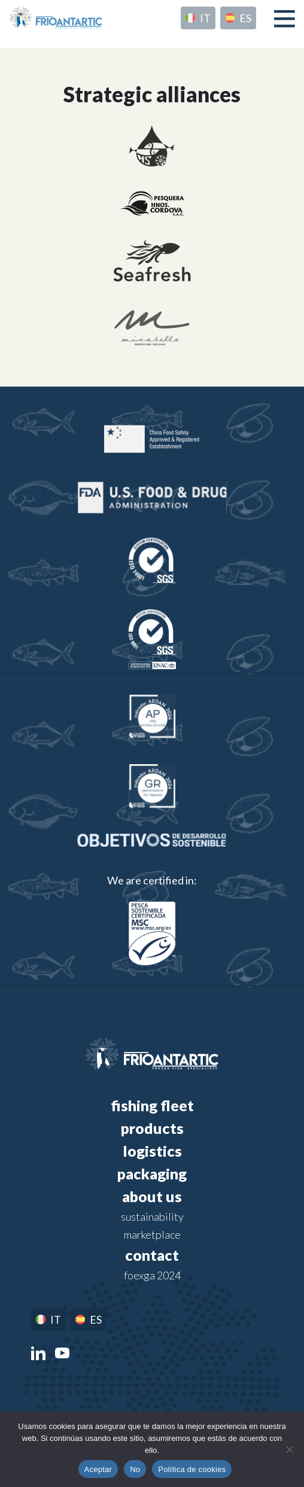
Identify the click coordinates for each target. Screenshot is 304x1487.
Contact (152, 1255)
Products (152, 1128)
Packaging (152, 1173)
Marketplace (152, 1234)
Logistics (152, 1151)
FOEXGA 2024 (152, 1275)
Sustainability (152, 1216)
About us (152, 1196)
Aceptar (98, 1469)
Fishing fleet (152, 1105)
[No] (289, 1449)
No (135, 1469)
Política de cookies (192, 1469)
